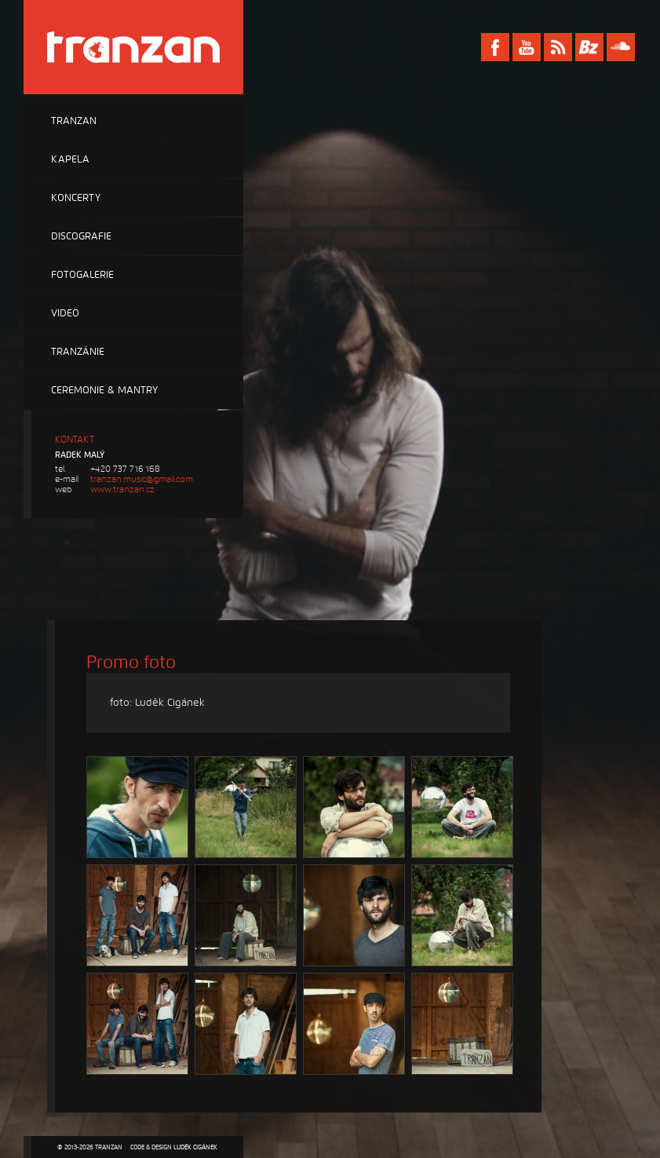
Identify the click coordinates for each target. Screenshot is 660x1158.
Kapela (70, 159)
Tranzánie (77, 351)
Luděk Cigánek (195, 1147)
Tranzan (74, 121)
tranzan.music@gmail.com (141, 479)
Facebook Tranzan (495, 47)
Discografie (81, 236)
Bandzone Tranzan (589, 47)
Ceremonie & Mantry (104, 390)
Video (65, 313)
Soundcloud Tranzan (621, 47)
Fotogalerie (82, 274)
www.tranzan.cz (122, 489)
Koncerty (75, 198)
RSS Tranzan (558, 47)
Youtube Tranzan (526, 47)
